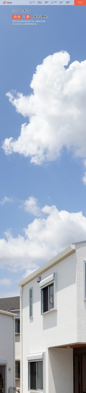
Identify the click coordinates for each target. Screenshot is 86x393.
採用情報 (67, 2)
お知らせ (61, 2)
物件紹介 (39, 2)
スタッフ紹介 (53, 2)
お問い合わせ (80, 2)
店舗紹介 (46, 2)
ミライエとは (32, 2)
